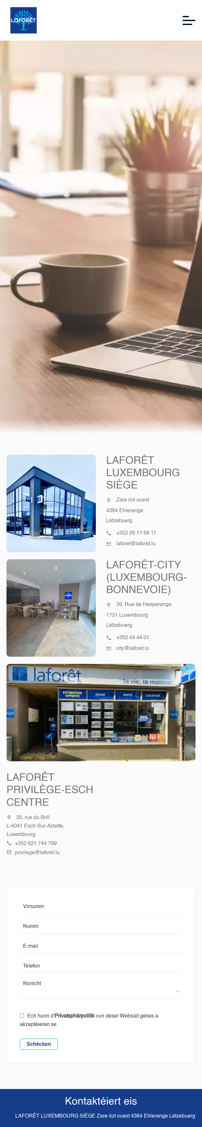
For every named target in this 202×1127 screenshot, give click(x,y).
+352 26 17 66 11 (136, 533)
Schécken (39, 1044)
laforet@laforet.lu (136, 544)
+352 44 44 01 (132, 637)
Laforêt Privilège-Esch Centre (49, 790)
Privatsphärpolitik (75, 1016)
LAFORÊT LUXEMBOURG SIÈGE (143, 473)
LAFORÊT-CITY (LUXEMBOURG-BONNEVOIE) (146, 578)
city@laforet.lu (132, 648)
